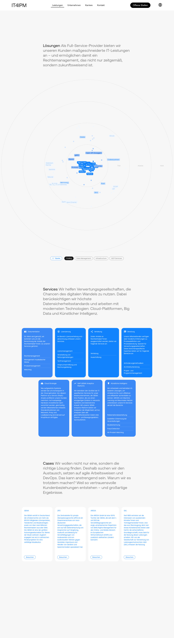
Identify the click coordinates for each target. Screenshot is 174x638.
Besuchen (30, 557)
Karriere (89, 5)
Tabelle (56, 258)
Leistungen (57, 5)
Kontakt (101, 5)
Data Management (83, 258)
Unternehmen (74, 5)
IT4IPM (19, 5)
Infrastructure (101, 258)
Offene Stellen (140, 5)
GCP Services (116, 258)
